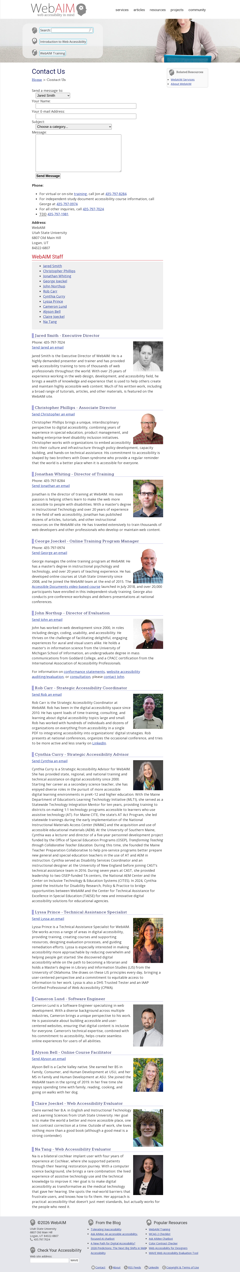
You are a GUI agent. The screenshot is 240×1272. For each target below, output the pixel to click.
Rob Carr (50, 291)
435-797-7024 (93, 209)
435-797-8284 (115, 194)
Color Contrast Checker (163, 1243)
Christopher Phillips (59, 271)
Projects (177, 10)
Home (37, 80)
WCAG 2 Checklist (159, 1234)
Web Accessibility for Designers (168, 1248)
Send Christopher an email (53, 414)
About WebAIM (181, 84)
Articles (139, 10)
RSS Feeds (134, 1267)
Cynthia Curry (54, 296)
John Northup (54, 286)
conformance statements (84, 671)
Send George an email (49, 552)
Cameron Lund (55, 306)
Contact (100, 1267)
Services (122, 10)
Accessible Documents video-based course (66, 586)
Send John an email (47, 619)
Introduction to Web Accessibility (63, 42)
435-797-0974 (66, 204)
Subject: (38, 121)
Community (197, 10)
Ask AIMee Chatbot (161, 1238)
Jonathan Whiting (57, 276)
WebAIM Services (183, 79)
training (80, 194)
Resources (158, 10)
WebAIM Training (52, 53)
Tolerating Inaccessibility (106, 1229)
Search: (45, 30)
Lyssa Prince (53, 301)
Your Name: (41, 101)
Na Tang (50, 321)
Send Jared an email (48, 347)
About (117, 1267)
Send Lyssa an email (48, 918)
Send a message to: (47, 90)
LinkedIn (99, 743)
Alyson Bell (52, 311)
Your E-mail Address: (48, 111)
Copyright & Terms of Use (182, 1267)
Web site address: (41, 1256)
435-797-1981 (57, 214)
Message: (39, 132)
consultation (80, 676)
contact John (114, 676)
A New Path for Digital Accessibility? (113, 1243)
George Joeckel (55, 281)
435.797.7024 (42, 1239)
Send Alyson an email (49, 1058)
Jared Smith (52, 266)
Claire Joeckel (53, 316)
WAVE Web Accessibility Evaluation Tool (173, 1253)
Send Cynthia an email (50, 761)
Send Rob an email (47, 694)
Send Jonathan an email (51, 485)
